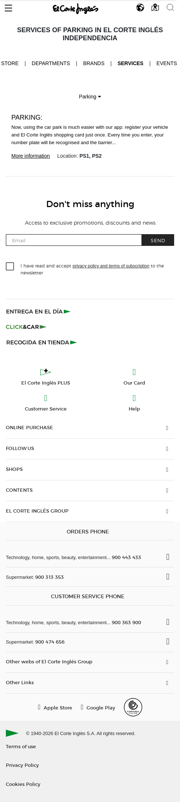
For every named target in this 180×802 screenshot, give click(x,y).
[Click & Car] (26, 326)
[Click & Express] (39, 311)
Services (131, 63)
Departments (51, 63)
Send (158, 240)
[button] (8, 6)
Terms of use (21, 746)
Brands (93, 63)
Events (167, 63)
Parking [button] (90, 97)
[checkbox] (10, 266)
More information (30, 156)
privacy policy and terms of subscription (111, 266)
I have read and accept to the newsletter (92, 269)
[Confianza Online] (133, 707)
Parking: (27, 117)
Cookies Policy (23, 783)
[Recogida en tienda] (42, 342)
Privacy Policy (22, 764)
